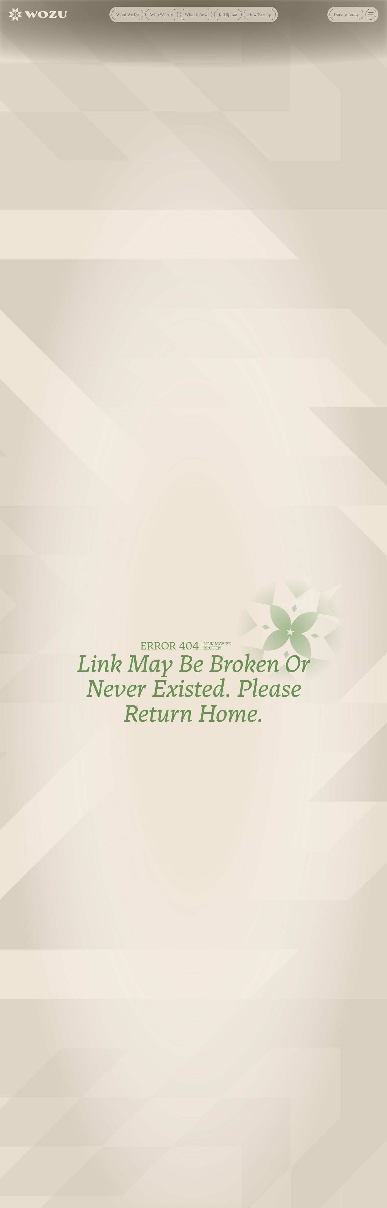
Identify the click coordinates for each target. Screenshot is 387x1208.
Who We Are (161, 14)
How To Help (259, 14)
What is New (196, 14)
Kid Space (228, 14)
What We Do (127, 14)
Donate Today (346, 14)
